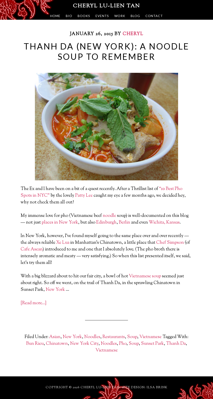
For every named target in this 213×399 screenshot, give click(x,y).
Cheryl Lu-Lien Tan (106, 6)
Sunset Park (152, 344)
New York (55, 290)
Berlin (124, 222)
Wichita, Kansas (164, 222)
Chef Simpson (170, 242)
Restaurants (113, 337)
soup (156, 276)
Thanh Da (176, 344)
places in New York (60, 222)
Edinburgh (106, 222)
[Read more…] (33, 303)
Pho (122, 344)
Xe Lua (62, 242)
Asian (54, 337)
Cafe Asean (32, 249)
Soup (132, 337)
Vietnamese (140, 276)
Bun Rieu (35, 344)
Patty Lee (84, 195)
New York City (84, 344)
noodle (109, 216)
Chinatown (57, 344)
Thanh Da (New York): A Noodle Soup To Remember (106, 51)
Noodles (92, 337)
